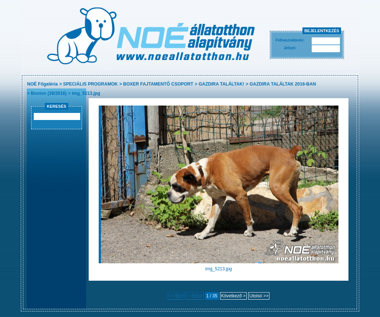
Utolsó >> (258, 295)
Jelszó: (290, 48)
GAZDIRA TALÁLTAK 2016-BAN (282, 84)
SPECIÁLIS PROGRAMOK (90, 84)
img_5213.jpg (86, 93)
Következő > (233, 295)
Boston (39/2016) (48, 93)
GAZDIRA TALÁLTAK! (221, 84)
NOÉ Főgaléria (42, 84)
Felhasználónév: (290, 40)
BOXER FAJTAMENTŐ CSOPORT (158, 84)
